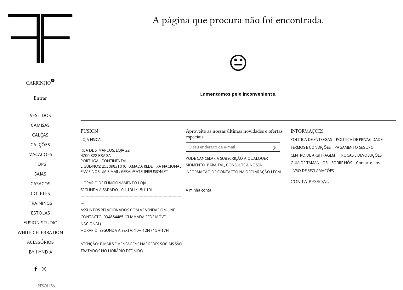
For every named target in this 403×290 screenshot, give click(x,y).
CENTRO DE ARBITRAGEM (313, 155)
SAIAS (40, 174)
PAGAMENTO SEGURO (354, 147)
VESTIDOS (40, 115)
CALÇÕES (40, 145)
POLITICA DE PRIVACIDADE (359, 139)
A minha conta (198, 190)
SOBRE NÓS (342, 162)
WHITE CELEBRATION (40, 232)
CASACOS (40, 184)
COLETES (40, 193)
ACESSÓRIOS (40, 242)
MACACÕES (40, 154)
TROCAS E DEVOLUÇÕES (360, 155)
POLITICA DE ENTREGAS (311, 139)
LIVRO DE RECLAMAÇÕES (312, 170)
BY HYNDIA (40, 252)
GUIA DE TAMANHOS (309, 162)
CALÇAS (40, 135)
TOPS (40, 164)
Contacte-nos (368, 162)
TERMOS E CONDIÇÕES (311, 147)
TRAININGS (40, 203)
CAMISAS (40, 125)
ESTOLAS (40, 213)
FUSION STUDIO (40, 223)
